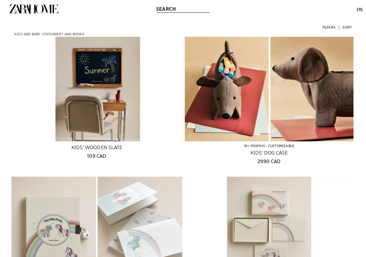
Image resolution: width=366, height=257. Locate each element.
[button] (329, 27)
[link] (34, 9)
